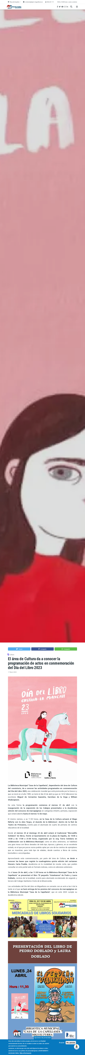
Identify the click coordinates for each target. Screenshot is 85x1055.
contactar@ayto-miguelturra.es (34, 2)
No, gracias (70, 1043)
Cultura (11, 655)
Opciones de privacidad (42, 1039)
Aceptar (61, 1044)
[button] (19, 649)
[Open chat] (76, 1046)
